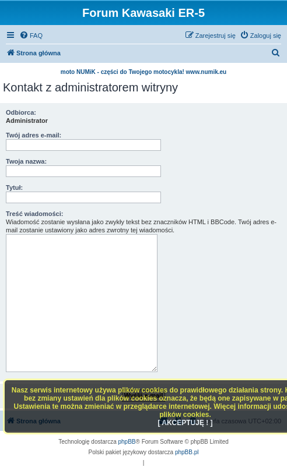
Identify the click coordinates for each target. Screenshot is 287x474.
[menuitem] (31, 36)
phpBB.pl (187, 452)
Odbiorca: (21, 112)
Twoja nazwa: (26, 161)
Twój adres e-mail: (33, 135)
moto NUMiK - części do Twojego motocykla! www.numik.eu (143, 72)
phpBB (127, 441)
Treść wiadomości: (34, 213)
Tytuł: (14, 187)
